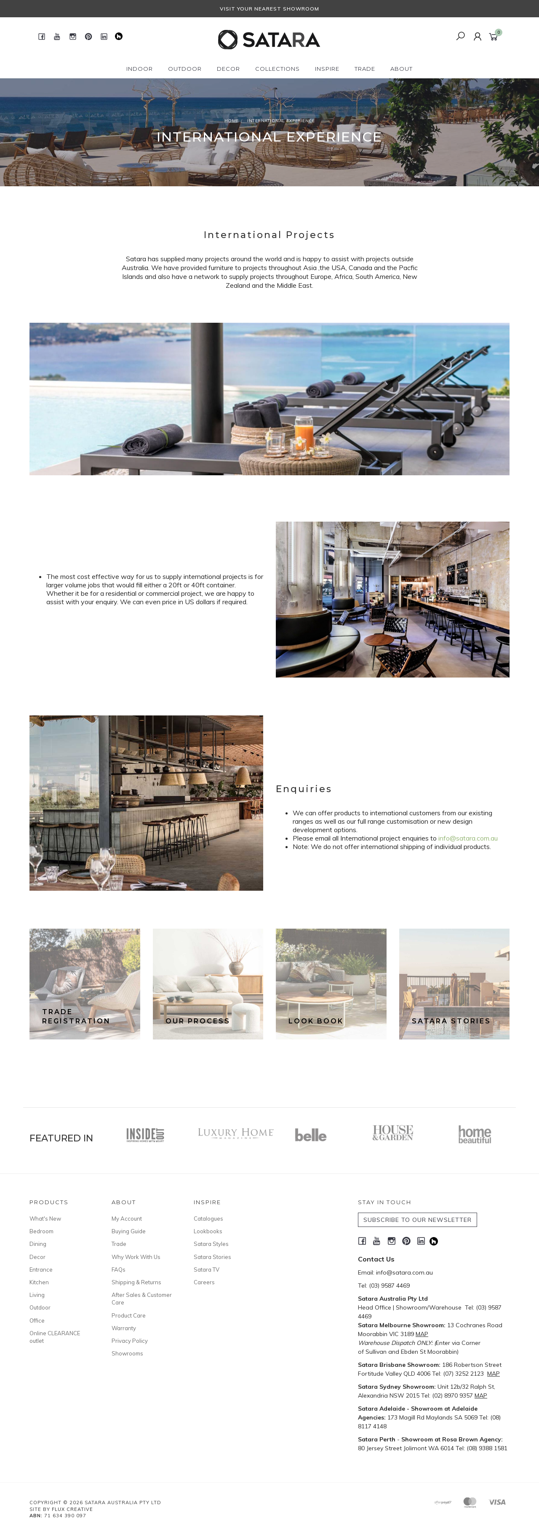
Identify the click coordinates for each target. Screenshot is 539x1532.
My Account (127, 1218)
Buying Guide (129, 1231)
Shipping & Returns (136, 1282)
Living (37, 1294)
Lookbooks (208, 1231)
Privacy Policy (130, 1340)
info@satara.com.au (468, 838)
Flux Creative (72, 1509)
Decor (37, 1256)
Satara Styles (211, 1243)
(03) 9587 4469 (389, 1285)
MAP (422, 1334)
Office (37, 1320)
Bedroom (41, 1231)
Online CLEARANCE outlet (54, 1337)
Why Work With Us (136, 1256)
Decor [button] (228, 68)
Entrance (41, 1269)
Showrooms (127, 1353)
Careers (204, 1282)
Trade (119, 1243)
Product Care (129, 1315)
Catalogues (208, 1218)
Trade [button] (365, 68)
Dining (37, 1243)
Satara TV (206, 1269)
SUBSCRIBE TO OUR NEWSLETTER (417, 1220)
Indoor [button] (139, 68)
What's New (45, 1218)
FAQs (118, 1269)
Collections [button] (277, 68)
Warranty (124, 1328)
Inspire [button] (327, 68)
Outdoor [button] (185, 68)
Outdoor (40, 1307)
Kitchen (39, 1282)
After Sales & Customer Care (142, 1298)
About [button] (401, 68)
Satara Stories (212, 1256)
